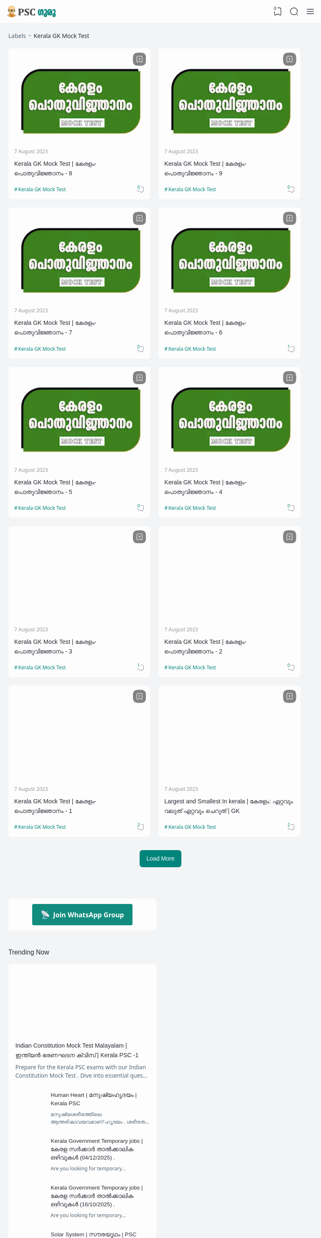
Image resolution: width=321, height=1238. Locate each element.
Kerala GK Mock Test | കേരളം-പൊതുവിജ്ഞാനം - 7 (263, 145)
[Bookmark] (94, 60)
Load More (161, 630)
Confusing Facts (41, 1126)
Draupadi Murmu (41, 1145)
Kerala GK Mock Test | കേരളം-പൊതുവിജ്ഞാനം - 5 (158, 287)
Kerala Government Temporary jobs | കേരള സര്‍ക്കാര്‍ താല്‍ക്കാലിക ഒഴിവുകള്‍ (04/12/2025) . (100, 937)
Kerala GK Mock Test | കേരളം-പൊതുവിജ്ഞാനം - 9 (158, 145)
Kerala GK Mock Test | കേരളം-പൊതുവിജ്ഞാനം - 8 (54, 145)
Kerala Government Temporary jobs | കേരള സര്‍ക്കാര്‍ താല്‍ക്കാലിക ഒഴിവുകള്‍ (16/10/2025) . (100, 986)
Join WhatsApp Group (82, 687)
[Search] (293, 11)
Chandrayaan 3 (129, 1107)
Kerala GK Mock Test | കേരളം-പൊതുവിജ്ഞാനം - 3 (54, 429)
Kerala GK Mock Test (43, 172)
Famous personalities (117, 1145)
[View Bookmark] (277, 11)
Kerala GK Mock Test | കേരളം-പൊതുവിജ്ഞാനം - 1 (263, 429)
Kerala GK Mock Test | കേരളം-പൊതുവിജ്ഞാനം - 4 (263, 287)
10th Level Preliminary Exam (53, 1107)
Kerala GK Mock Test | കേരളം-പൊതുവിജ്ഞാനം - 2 (158, 429)
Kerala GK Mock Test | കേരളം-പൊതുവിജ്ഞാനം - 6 (54, 287)
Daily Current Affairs (117, 1126)
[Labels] (82, 1163)
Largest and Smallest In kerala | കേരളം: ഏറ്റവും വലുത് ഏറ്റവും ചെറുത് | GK (55, 571)
